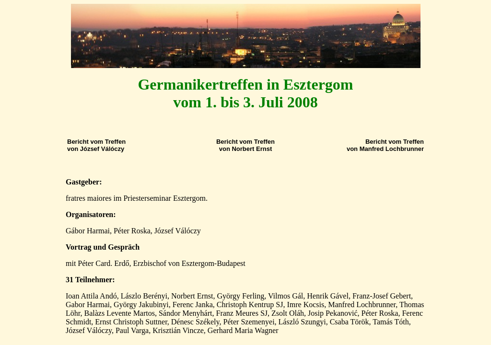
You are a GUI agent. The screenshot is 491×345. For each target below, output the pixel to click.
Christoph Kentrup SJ (250, 304)
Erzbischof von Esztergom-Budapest (189, 263)
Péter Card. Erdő (103, 263)
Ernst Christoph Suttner (131, 322)
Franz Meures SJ (242, 313)
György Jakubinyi (141, 304)
